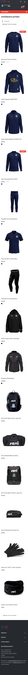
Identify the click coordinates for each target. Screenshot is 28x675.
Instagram (4, 1)
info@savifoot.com (17, 662)
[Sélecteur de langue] (21, 1)
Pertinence (14, 21)
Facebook (1, 1)
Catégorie (4, 12)
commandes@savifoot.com (14, 660)
